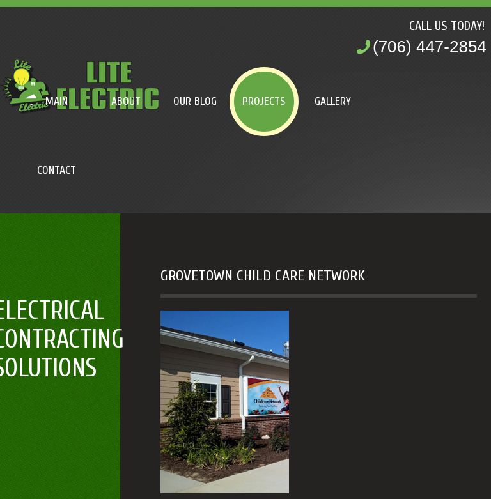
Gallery (333, 101)
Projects (263, 101)
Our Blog (195, 101)
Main (56, 101)
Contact (56, 170)
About (126, 101)
